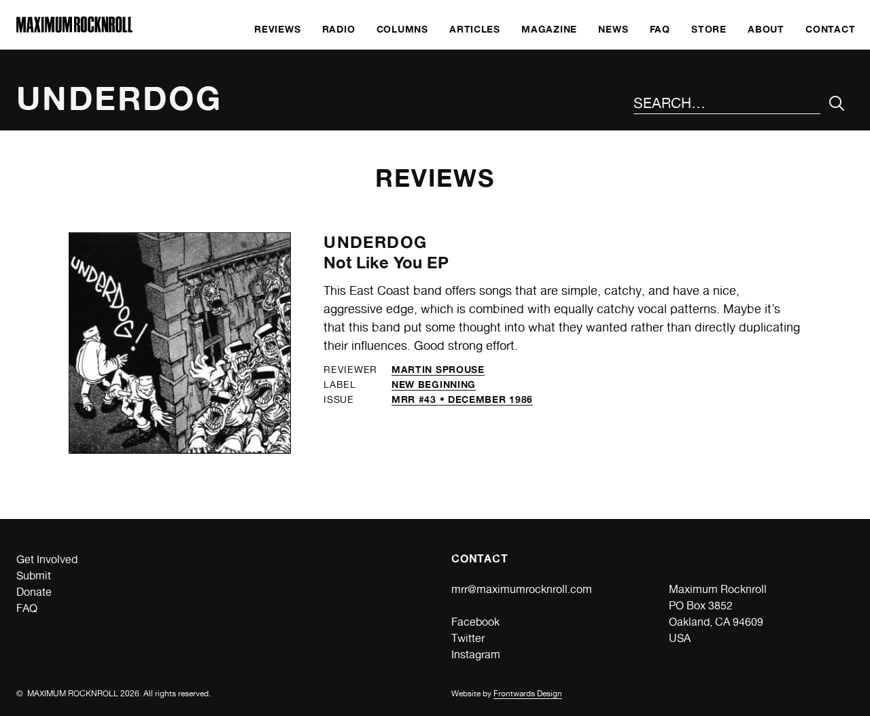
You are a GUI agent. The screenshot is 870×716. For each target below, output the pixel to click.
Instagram (475, 654)
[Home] (74, 28)
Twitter (468, 638)
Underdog (375, 242)
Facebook (475, 621)
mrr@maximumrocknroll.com (521, 589)
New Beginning (434, 384)
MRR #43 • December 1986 (462, 399)
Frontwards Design (527, 693)
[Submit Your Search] (837, 103)
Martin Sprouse (438, 369)
